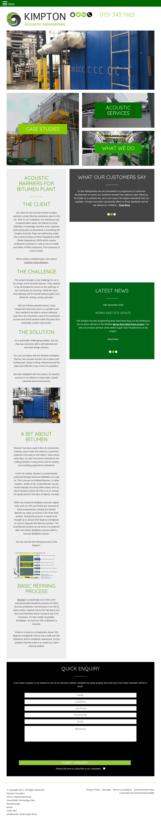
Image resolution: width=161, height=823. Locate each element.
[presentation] (80, 750)
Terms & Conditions (122, 790)
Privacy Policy (93, 790)
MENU (11, 4)
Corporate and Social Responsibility (136, 793)
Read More (126, 205)
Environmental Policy (144, 790)
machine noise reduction (36, 262)
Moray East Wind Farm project (131, 324)
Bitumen (21, 600)
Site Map (106, 790)
